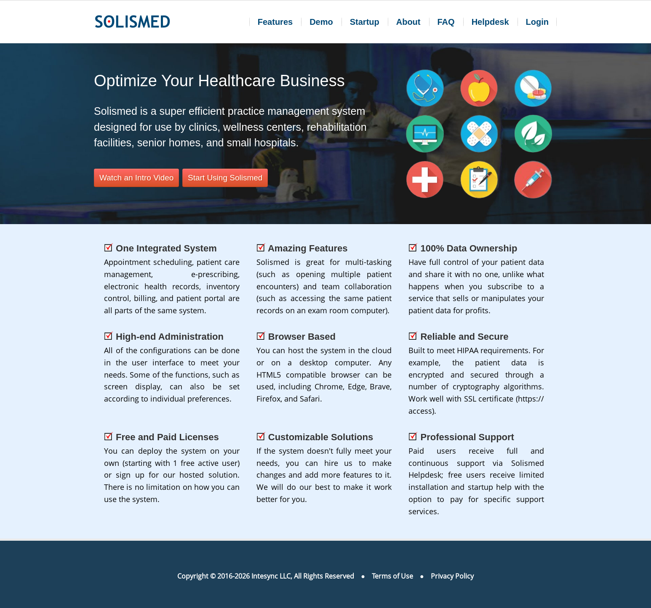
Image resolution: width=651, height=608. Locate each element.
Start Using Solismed (225, 177)
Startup (364, 22)
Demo (321, 22)
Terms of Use (392, 576)
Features (275, 22)
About (408, 22)
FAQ (446, 22)
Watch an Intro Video (136, 177)
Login (537, 22)
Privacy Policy (452, 576)
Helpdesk (490, 22)
